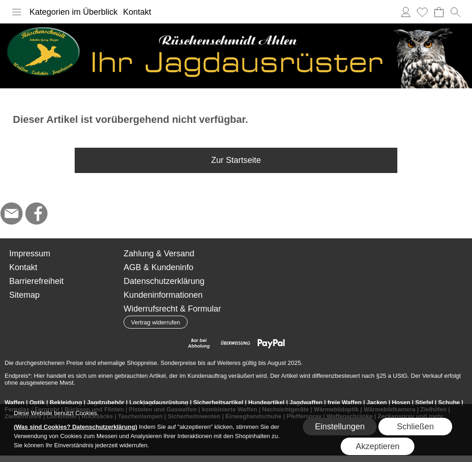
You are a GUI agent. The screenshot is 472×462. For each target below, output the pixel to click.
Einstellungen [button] (340, 426)
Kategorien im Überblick (74, 12)
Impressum (29, 253)
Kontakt (137, 12)
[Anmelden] (406, 12)
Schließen (415, 426)
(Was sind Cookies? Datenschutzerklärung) (75, 426)
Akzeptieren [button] (378, 446)
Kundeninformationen (163, 295)
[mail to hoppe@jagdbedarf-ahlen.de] (11, 213)
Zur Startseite (236, 160)
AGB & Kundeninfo (158, 267)
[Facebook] (36, 213)
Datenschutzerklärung (164, 281)
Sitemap (24, 295)
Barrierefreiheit (36, 281)
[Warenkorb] (439, 12)
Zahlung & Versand (159, 253)
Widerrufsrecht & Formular (172, 308)
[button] (16, 12)
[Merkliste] (422, 12)
